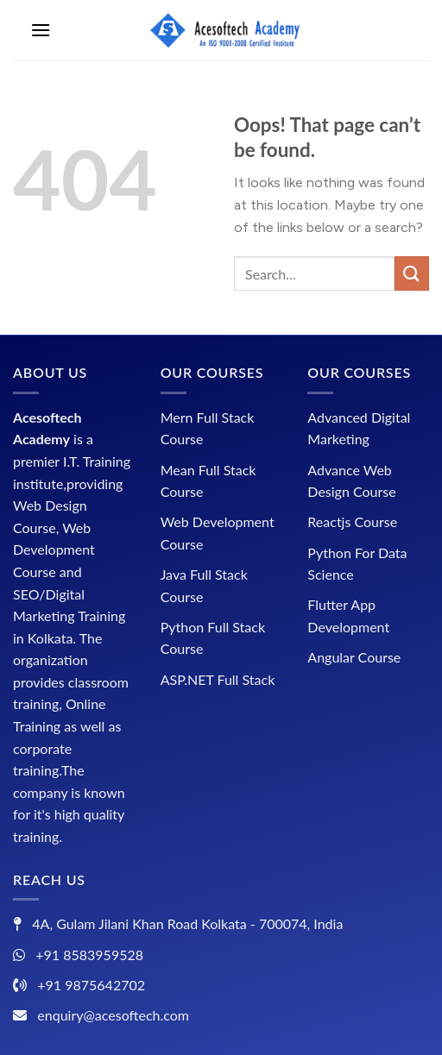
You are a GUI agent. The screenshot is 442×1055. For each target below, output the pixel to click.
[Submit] (412, 273)
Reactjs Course (352, 521)
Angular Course (354, 657)
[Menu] (40, 30)
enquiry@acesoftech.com (113, 1015)
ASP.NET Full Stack (218, 679)
